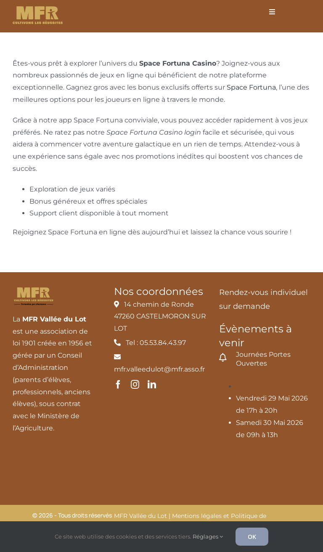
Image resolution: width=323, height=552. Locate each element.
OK (252, 537)
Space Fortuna (251, 87)
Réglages (208, 536)
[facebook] (118, 384)
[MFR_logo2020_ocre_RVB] (38, 9)
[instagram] (135, 384)
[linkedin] (152, 384)
